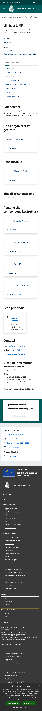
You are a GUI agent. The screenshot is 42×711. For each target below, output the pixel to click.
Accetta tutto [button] (13, 703)
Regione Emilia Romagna (11, 2)
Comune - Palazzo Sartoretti (15, 318)
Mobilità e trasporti (11, 559)
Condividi (8, 38)
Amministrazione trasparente (15, 672)
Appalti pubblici (10, 550)
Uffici (25, 17)
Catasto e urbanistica (12, 553)
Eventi (7, 616)
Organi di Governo (11, 508)
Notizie (7, 598)
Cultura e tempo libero (12, 540)
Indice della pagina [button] (12, 62)
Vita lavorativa (9, 544)
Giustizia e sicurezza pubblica (14, 572)
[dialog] (21, 697)
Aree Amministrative (12, 512)
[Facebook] (5, 499)
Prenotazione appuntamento (14, 653)
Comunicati (8, 601)
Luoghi (7, 613)
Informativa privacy (11, 675)
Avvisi (7, 604)
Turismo (7, 556)
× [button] (40, 685)
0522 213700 (15, 350)
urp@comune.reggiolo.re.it (17, 346)
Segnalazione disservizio (13, 656)
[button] (21, 708)
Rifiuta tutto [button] (29, 703)
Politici (7, 521)
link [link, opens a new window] (24, 699)
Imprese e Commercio (12, 547)
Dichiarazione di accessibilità (14, 682)
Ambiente (8, 579)
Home (4, 17)
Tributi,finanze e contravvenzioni (16, 575)
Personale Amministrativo (13, 524)
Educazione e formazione (13, 569)
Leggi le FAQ (9, 659)
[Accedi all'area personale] (34, 2)
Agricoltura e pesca (11, 588)
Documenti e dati (10, 528)
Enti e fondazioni (10, 518)
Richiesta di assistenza (12, 663)
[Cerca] (38, 9)
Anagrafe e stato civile (12, 537)
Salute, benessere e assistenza (15, 582)
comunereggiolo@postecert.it (17, 354)
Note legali (8, 679)
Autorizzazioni (9, 585)
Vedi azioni (8, 42)
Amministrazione (15, 17)
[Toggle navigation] (4, 8)
